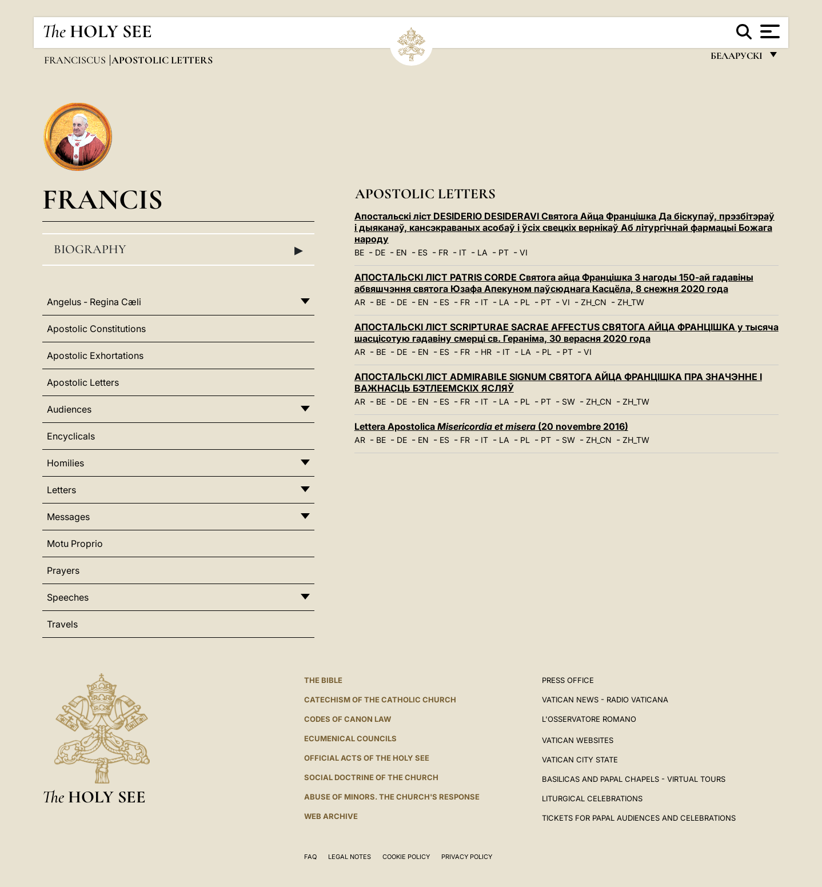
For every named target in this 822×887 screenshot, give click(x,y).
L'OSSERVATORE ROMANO (589, 719)
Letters (61, 490)
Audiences (69, 409)
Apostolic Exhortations (95, 355)
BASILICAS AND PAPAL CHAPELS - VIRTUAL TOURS (633, 779)
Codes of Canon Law (347, 719)
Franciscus (76, 60)
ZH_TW (630, 302)
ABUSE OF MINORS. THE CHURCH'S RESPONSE (392, 796)
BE (359, 252)
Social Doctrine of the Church (371, 777)
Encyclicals (71, 436)
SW (568, 401)
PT (503, 252)
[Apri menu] (768, 31)
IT (462, 252)
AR (359, 302)
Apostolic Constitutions (96, 328)
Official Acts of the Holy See (366, 757)
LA (482, 252)
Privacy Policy (466, 857)
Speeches (68, 597)
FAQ (310, 857)
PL (525, 302)
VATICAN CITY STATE (580, 759)
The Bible (323, 680)
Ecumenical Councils (350, 738)
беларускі (736, 58)
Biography (178, 249)
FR (443, 252)
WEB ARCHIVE (331, 816)
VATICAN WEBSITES (577, 740)
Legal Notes (349, 857)
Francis (102, 199)
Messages (68, 516)
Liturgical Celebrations (592, 798)
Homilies (65, 463)
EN (401, 252)
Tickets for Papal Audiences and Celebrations (639, 817)
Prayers (63, 570)
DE (380, 252)
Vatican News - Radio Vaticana (605, 699)
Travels (62, 624)
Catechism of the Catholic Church (380, 699)
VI (524, 252)
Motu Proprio (75, 543)
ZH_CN (593, 302)
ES (423, 252)
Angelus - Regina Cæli (94, 301)
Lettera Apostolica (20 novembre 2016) (491, 426)
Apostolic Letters (83, 382)
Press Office (568, 680)
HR (486, 352)
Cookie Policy (406, 857)
